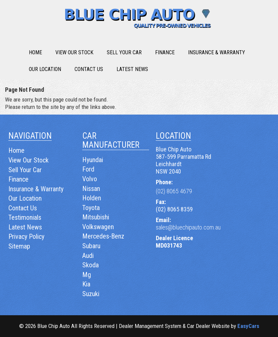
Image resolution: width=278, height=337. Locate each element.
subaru (91, 246)
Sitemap (19, 246)
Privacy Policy (26, 236)
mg (86, 275)
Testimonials (24, 217)
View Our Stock (74, 52)
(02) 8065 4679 (174, 191)
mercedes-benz (103, 236)
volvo (89, 179)
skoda (90, 265)
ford (88, 169)
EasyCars (248, 326)
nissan (91, 189)
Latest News (132, 69)
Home (35, 52)
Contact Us (89, 69)
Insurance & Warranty (216, 52)
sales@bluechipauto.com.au (188, 227)
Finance (165, 52)
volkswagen (98, 227)
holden (91, 198)
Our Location (45, 69)
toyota (91, 208)
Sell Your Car (124, 52)
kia (86, 284)
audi (88, 256)
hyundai (92, 160)
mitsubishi (95, 217)
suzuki (90, 294)
